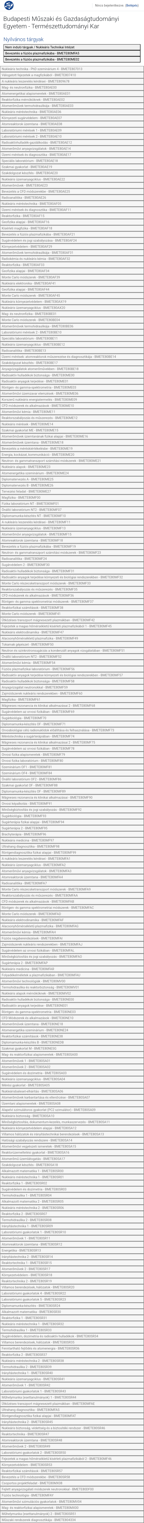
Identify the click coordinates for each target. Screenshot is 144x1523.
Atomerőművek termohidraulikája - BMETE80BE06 (37, 326)
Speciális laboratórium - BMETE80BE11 (30, 338)
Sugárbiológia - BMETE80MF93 (24, 816)
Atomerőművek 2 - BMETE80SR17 (26, 1269)
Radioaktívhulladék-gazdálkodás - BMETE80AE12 (37, 143)
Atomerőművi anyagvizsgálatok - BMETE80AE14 (36, 149)
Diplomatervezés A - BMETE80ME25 (28, 479)
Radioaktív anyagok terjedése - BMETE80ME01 (35, 381)
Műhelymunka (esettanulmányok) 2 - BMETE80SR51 (39, 1514)
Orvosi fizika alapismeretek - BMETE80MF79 (33, 755)
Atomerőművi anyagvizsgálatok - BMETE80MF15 (36, 534)
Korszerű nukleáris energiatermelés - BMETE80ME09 (39, 400)
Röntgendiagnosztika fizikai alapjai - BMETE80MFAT (39, 1416)
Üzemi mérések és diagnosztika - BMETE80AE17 (36, 155)
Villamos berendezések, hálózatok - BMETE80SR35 (38, 1342)
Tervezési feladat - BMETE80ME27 (26, 491)
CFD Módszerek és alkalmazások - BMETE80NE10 (37, 1018)
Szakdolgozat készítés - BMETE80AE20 (30, 173)
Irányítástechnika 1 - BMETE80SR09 (27, 1226)
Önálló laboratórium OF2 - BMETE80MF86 (31, 779)
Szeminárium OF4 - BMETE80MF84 (27, 773)
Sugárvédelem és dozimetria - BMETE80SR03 (34, 1189)
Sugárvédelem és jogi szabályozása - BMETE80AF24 (39, 240)
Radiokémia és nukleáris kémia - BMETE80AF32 (36, 259)
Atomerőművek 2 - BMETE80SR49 (26, 1446)
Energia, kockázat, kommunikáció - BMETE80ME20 (38, 455)
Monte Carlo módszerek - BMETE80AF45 (31, 296)
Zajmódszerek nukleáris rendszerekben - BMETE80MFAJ (42, 944)
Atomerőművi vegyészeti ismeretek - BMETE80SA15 (39, 1146)
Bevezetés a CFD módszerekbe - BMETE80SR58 (36, 1477)
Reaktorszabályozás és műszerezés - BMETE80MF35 (40, 589)
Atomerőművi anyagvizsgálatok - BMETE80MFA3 (36, 871)
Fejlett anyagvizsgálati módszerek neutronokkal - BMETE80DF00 (48, 1489)
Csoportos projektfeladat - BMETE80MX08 (32, 1483)
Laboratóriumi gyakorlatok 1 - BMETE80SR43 (34, 1391)
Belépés (132, 5)
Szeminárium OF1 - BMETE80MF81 (27, 767)
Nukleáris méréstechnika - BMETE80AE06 (31, 112)
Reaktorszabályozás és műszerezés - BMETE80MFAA (40, 895)
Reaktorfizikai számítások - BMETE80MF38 (32, 608)
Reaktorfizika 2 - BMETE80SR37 (24, 1355)
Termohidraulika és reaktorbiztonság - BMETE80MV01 (40, 987)
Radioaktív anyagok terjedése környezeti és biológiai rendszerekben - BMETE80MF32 (62, 577)
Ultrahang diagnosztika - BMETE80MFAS (31, 1410)
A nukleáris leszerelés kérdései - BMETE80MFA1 (36, 859)
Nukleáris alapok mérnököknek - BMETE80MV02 (36, 993)
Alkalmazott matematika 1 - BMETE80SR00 (33, 1171)
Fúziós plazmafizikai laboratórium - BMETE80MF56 (38, 669)
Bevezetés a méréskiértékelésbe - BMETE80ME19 (37, 449)
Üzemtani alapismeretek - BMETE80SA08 (31, 1104)
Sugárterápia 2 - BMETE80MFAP (25, 963)
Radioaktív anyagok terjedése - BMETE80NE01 (35, 1006)
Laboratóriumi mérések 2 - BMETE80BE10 (32, 332)
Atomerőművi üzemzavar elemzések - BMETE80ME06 (40, 393)
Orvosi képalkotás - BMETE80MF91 (27, 804)
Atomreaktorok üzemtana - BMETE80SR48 (32, 1440)
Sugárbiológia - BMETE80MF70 (24, 718)
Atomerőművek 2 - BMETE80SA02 (26, 1067)
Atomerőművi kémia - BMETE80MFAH (29, 932)
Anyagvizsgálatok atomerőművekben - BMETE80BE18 (40, 369)
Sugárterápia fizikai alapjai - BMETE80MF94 (33, 822)
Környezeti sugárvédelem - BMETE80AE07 (32, 118)
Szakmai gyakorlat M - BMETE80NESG (29, 1048)
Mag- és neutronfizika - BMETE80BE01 (29, 314)
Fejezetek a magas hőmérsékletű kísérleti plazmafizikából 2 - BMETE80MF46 (57, 1459)
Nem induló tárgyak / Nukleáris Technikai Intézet (40, 47)
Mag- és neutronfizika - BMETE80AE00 (29, 87)
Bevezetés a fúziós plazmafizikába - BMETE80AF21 (38, 234)
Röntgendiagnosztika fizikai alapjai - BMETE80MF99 (39, 853)
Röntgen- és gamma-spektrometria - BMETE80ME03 (39, 387)
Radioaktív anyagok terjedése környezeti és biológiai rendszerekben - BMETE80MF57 (62, 675)
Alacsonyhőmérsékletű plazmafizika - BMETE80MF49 (40, 638)
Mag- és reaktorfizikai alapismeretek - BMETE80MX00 (40, 1508)
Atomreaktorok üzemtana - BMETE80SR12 (32, 1244)
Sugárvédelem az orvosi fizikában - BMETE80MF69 (38, 712)
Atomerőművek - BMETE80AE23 (25, 185)
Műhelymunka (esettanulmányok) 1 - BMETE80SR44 (39, 1397)
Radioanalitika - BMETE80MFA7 (24, 883)
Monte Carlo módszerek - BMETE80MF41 (31, 614)
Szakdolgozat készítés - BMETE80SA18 (30, 1165)
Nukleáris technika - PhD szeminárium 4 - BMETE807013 (42, 69)
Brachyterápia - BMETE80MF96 (24, 834)
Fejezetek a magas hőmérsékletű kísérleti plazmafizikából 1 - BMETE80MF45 (57, 626)
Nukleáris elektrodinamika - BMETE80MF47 (33, 632)
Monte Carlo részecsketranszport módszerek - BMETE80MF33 (46, 583)
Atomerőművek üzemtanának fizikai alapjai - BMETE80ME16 (45, 436)
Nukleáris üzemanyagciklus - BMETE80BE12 (33, 345)
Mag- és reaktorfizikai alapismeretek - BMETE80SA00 (40, 1055)
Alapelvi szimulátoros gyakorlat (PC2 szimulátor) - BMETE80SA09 (48, 1110)
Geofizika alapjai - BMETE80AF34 (25, 271)
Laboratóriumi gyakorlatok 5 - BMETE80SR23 (34, 1299)
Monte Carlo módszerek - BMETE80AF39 (31, 277)
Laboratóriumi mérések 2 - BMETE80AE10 (32, 136)
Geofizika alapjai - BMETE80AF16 (25, 222)
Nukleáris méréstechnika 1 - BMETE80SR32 (33, 1324)
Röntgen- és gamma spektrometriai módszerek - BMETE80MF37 (48, 602)
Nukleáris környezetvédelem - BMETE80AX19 (34, 302)
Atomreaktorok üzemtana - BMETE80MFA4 (32, 877)
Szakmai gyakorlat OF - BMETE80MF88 (30, 785)
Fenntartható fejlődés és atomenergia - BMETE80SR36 (41, 1348)
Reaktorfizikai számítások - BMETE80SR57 (32, 1471)
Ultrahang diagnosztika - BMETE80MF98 (30, 846)
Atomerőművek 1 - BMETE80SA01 (26, 1061)
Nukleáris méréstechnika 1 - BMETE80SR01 (33, 1177)
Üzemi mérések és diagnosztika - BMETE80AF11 (36, 210)
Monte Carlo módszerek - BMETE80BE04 (31, 320)
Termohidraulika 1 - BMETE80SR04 (27, 1195)
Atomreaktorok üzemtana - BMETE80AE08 (32, 124)
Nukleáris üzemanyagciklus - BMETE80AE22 (33, 179)
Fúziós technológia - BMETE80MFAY (28, 1495)
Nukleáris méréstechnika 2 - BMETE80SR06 (33, 1208)
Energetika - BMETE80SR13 (21, 1250)
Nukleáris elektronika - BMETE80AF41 (29, 283)
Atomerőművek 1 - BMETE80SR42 (26, 1385)
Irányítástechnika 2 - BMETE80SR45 (27, 1422)
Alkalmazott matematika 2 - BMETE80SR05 (33, 1201)
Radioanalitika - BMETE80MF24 (24, 559)
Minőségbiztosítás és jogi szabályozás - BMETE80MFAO (42, 957)
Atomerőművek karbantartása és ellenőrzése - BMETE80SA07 (46, 1097)
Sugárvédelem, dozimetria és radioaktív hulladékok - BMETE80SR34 (50, 1336)
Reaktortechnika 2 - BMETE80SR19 (27, 1281)
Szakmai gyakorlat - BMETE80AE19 (27, 167)
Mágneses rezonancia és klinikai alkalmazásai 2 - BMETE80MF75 (48, 742)
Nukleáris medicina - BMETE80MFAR (28, 969)
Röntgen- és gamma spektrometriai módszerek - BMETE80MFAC (48, 908)
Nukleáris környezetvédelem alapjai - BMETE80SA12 (39, 1128)
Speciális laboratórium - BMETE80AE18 (30, 161)
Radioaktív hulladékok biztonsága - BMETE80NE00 (38, 999)
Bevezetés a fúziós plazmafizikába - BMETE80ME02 (42, 59)
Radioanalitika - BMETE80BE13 (24, 351)
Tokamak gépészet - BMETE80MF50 (28, 644)
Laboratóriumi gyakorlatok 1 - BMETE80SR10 (34, 1232)
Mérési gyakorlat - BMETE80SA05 (26, 1085)
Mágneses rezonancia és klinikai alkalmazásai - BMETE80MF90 (47, 797)
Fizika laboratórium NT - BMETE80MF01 (30, 504)
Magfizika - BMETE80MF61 (21, 700)
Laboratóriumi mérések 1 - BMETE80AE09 (32, 130)
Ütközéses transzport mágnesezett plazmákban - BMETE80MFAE (48, 1404)
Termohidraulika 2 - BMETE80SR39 (27, 1367)
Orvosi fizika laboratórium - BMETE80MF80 (32, 761)
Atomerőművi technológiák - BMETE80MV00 (33, 981)
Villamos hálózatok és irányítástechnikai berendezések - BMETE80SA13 (53, 1134)
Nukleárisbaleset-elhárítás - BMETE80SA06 (32, 1091)
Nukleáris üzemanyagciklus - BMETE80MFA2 (34, 865)
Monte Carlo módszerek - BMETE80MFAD (31, 914)
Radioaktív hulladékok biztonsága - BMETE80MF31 (38, 571)
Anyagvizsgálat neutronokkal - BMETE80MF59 (35, 687)
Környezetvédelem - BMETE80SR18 (27, 1275)
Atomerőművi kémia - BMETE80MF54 (28, 663)
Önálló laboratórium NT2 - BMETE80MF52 (32, 657)
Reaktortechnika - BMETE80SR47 (25, 1434)
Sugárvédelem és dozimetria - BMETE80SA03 (34, 1073)
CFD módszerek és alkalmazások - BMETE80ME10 (38, 406)
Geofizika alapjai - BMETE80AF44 (25, 289)
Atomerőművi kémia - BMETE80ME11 (28, 412)
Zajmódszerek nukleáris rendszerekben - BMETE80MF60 (42, 693)
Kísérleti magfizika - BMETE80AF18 (27, 228)
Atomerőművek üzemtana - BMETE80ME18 (32, 442)
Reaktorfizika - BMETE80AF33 (23, 265)
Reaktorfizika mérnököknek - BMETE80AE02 (33, 100)
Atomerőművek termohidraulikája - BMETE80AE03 (37, 106)
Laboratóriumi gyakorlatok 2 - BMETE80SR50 (34, 1453)
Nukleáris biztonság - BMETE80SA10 (28, 1116)
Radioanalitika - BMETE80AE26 (24, 198)
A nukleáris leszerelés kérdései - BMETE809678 (35, 81)
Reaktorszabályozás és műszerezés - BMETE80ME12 (40, 418)
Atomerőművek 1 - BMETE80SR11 (26, 1238)
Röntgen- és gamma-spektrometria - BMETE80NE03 (39, 1012)
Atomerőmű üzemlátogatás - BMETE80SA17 (33, 1159)
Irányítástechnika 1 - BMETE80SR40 (27, 1373)
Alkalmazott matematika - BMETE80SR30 (31, 1312)
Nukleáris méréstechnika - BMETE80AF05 (31, 204)
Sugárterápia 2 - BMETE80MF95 (24, 828)
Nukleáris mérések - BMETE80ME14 (27, 424)
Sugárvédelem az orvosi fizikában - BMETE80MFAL (38, 951)
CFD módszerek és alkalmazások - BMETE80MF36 (38, 595)
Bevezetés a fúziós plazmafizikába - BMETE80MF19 (39, 547)
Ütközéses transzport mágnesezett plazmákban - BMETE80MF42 (48, 620)
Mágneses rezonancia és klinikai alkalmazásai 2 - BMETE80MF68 (48, 706)
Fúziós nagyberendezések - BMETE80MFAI (32, 938)
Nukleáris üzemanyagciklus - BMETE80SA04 (33, 1079)
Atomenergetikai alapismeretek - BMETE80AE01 (36, 94)
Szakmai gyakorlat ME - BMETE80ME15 (30, 430)
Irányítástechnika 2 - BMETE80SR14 (27, 1257)
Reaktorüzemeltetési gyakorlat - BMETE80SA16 (35, 1152)
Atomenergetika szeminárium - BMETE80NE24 (35, 1030)
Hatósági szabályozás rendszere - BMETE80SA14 (37, 1140)
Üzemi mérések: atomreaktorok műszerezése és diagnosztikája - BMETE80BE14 (59, 357)
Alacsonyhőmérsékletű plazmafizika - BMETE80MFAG (40, 926)
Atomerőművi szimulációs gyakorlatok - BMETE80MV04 (42, 1502)
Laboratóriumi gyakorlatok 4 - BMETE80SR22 (34, 1293)
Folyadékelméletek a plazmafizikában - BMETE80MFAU (41, 975)
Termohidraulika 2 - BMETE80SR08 (27, 1220)
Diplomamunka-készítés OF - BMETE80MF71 (34, 724)
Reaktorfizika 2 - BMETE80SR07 (24, 1214)
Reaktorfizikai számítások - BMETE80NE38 (32, 1036)
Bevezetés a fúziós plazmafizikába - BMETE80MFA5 (42, 53)
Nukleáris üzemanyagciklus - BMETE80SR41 (33, 1379)
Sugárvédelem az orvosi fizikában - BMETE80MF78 (38, 749)
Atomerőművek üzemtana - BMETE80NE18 (32, 1024)
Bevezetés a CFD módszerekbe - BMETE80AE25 (36, 192)
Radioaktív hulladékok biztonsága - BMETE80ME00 (38, 375)
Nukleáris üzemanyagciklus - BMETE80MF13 (34, 528)
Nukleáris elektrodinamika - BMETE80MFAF (33, 920)
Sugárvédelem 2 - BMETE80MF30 (26, 565)
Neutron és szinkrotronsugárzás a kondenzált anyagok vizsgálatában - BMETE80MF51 (63, 651)
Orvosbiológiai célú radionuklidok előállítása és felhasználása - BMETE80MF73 (58, 730)
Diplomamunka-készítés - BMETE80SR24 (31, 1306)
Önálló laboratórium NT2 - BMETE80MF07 (32, 510)
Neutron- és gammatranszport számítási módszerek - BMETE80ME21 (51, 461)
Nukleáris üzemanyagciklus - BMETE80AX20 (33, 308)
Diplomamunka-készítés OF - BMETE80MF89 (34, 791)
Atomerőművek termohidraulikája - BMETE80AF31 (37, 253)
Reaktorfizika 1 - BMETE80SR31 (24, 1318)
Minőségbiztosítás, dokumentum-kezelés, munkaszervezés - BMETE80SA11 (56, 1122)
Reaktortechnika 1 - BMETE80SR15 (27, 1263)
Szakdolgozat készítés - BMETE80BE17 (30, 363)
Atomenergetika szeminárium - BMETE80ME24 (35, 473)
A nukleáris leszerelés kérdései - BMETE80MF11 (36, 522)
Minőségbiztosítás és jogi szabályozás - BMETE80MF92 (42, 810)
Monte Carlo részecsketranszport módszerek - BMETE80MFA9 (46, 889)
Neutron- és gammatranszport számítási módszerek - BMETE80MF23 (51, 553)
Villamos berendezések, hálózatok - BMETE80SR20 (38, 1287)
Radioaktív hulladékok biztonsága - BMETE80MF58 (38, 681)
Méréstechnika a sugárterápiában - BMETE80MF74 (38, 736)
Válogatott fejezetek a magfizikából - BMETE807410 (39, 75)
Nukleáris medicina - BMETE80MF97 (28, 840)
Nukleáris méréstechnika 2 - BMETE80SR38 (33, 1361)
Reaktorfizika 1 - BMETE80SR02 (24, 1183)
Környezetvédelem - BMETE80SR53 (27, 1465)
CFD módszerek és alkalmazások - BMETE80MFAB (38, 902)
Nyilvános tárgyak (23, 39)
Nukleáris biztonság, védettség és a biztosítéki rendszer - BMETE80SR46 (53, 1428)
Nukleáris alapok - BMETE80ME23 (26, 467)
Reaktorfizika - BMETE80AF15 (23, 216)
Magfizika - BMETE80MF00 (21, 498)
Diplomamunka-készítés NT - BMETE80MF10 (34, 516)
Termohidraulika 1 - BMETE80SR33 (27, 1330)
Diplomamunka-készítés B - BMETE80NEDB (33, 1042)
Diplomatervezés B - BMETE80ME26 (27, 485)
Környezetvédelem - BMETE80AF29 (27, 247)
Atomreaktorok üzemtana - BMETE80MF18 (32, 540)
